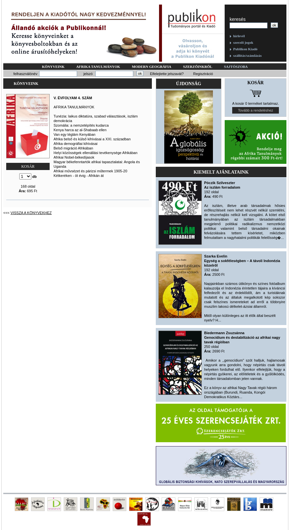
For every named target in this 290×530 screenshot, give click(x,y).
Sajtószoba (236, 67)
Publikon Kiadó (245, 49)
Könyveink (53, 67)
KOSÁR (28, 166)
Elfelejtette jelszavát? (167, 74)
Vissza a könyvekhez (31, 213)
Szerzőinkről (197, 67)
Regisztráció (203, 74)
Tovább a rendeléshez (255, 110)
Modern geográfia (151, 67)
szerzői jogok (243, 42)
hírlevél (239, 36)
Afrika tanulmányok (98, 67)
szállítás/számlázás (247, 55)
